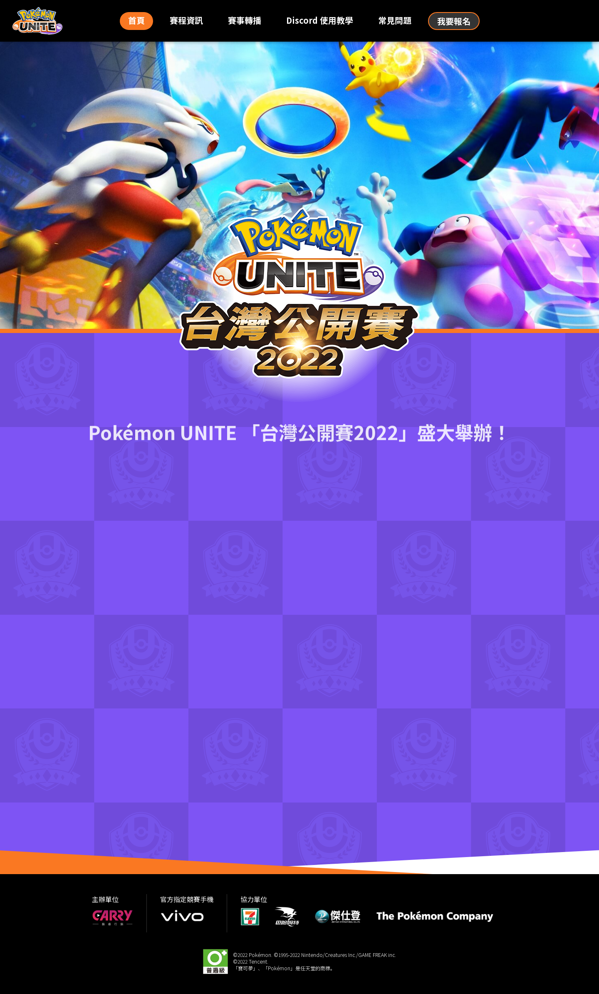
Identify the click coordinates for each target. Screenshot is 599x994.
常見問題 (394, 20)
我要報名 (453, 21)
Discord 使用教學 (319, 20)
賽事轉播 (244, 20)
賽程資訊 (186, 20)
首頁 (136, 20)
